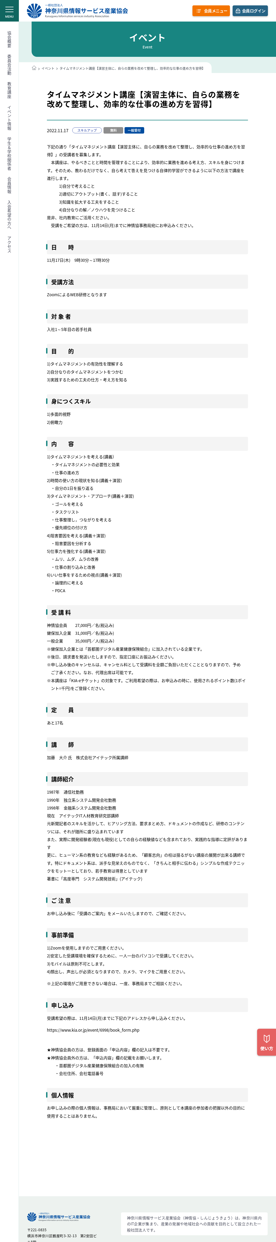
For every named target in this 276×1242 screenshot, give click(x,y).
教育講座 (9, 90)
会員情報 (9, 185)
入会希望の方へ (9, 215)
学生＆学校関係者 (9, 153)
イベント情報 (9, 117)
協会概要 (9, 39)
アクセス (9, 244)
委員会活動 (9, 64)
